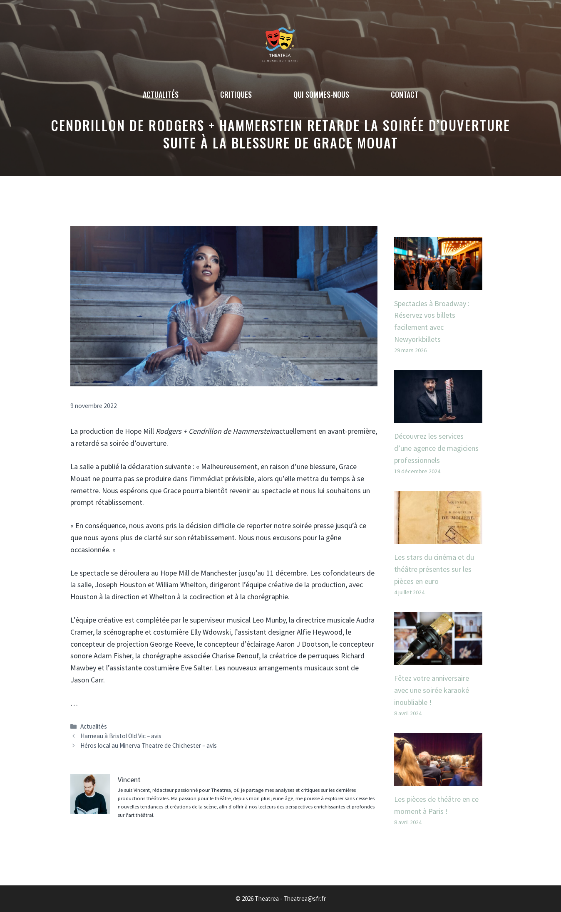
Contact (404, 94)
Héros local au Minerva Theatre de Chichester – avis (148, 745)
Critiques (236, 94)
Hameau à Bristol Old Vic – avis (120, 736)
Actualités (161, 94)
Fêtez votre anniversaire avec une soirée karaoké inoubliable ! (431, 690)
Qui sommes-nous (321, 94)
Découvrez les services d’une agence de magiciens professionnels (436, 448)
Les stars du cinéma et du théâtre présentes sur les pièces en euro (434, 569)
